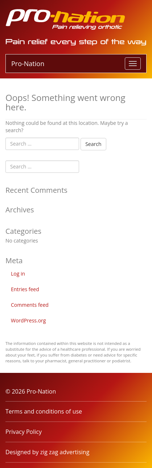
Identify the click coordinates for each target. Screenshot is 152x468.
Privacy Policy (23, 432)
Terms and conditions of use (43, 411)
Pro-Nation (27, 63)
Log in (18, 273)
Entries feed (25, 289)
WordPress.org (28, 320)
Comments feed (30, 304)
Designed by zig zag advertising (47, 452)
